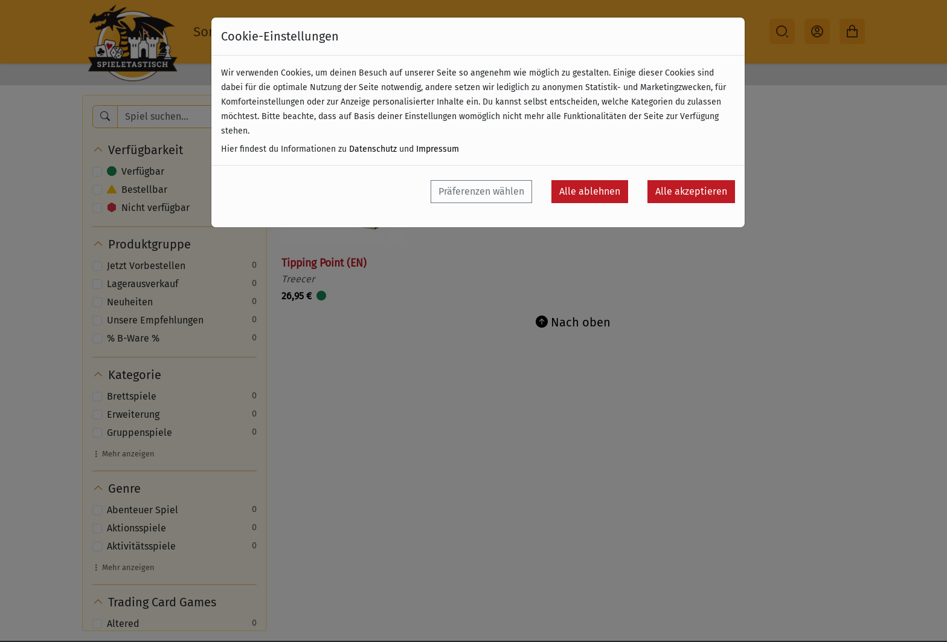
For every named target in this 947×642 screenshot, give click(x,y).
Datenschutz (373, 149)
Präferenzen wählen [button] (481, 191)
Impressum (437, 149)
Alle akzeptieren (691, 191)
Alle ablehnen (589, 191)
